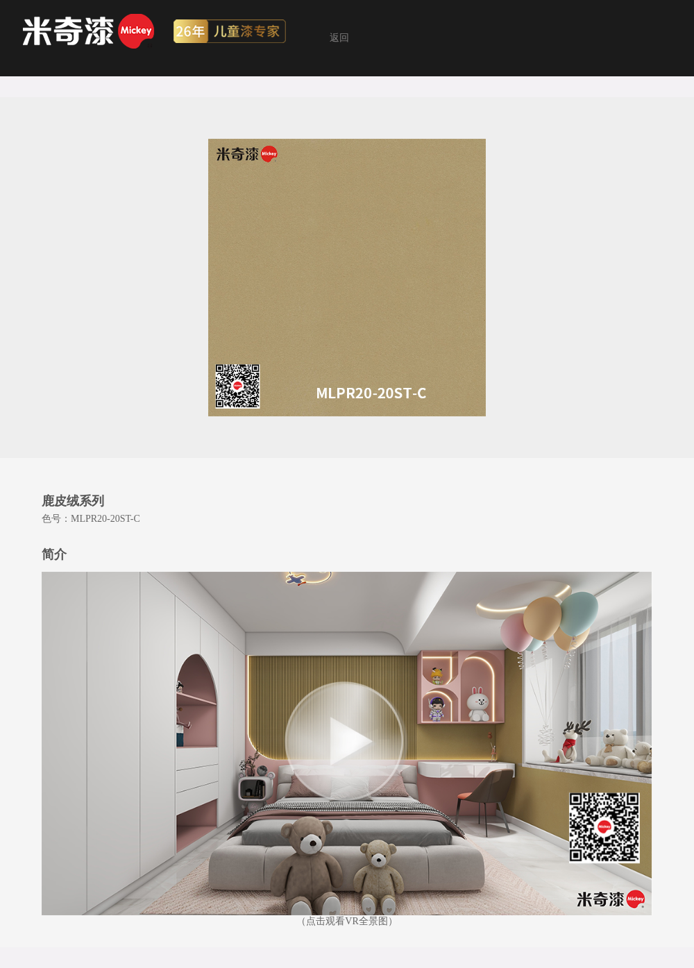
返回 (339, 38)
